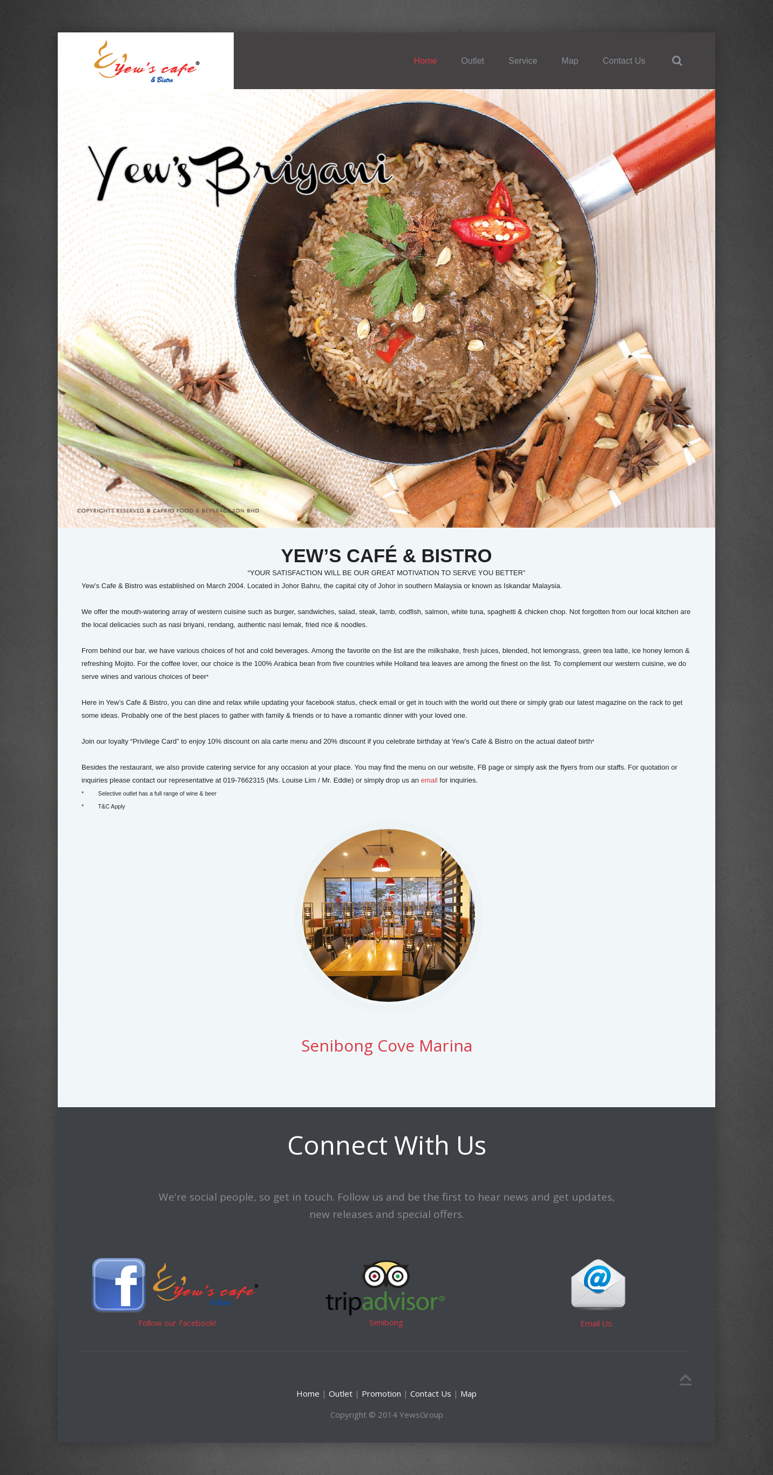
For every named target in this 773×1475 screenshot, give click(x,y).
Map (569, 60)
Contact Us (623, 60)
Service (522, 60)
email (428, 780)
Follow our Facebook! (177, 1322)
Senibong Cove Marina (386, 1045)
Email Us (596, 1323)
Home (425, 60)
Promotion (380, 1393)
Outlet (472, 60)
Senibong (386, 1322)
